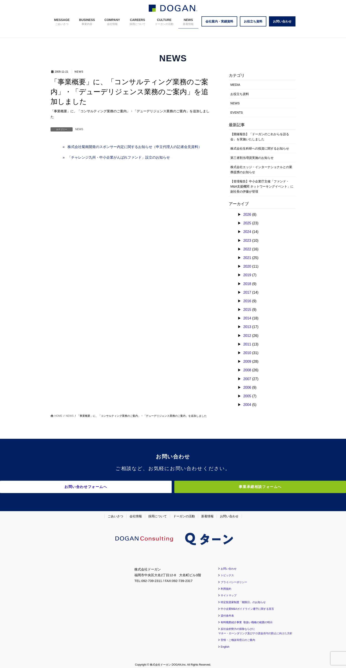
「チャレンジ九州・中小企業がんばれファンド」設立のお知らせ (119, 157)
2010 (247, 353)
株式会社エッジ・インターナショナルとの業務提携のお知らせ (261, 169)
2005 (247, 396)
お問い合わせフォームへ (134, 487)
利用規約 (226, 586)
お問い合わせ (229, 513)
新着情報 (207, 513)
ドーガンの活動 (184, 513)
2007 (247, 379)
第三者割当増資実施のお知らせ (252, 157)
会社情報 (136, 513)
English (225, 644)
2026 (247, 214)
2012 (247, 336)
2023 (247, 240)
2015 (247, 309)
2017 (247, 292)
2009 (247, 361)
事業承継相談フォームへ (211, 487)
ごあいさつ (115, 513)
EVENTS (236, 112)
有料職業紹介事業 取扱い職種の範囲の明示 (247, 619)
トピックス (227, 572)
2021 (247, 258)
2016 (247, 301)
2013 (247, 327)
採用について (157, 513)
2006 (247, 387)
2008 (247, 370)
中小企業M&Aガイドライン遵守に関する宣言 (247, 606)
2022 (247, 249)
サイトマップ (229, 593)
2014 (247, 318)
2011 (247, 344)
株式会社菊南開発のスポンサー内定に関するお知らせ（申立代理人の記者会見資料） (135, 147)
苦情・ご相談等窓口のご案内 (238, 637)
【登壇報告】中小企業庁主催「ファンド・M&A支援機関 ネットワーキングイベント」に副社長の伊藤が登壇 (261, 186)
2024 (247, 232)
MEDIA (235, 84)
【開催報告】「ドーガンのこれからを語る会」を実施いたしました (259, 136)
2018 (247, 284)
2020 (247, 266)
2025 (247, 223)
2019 (247, 275)
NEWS (79, 71)
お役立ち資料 (239, 94)
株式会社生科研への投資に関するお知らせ (259, 148)
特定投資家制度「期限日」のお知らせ (243, 599)
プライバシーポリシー (234, 579)
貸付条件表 (227, 613)
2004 (247, 405)
